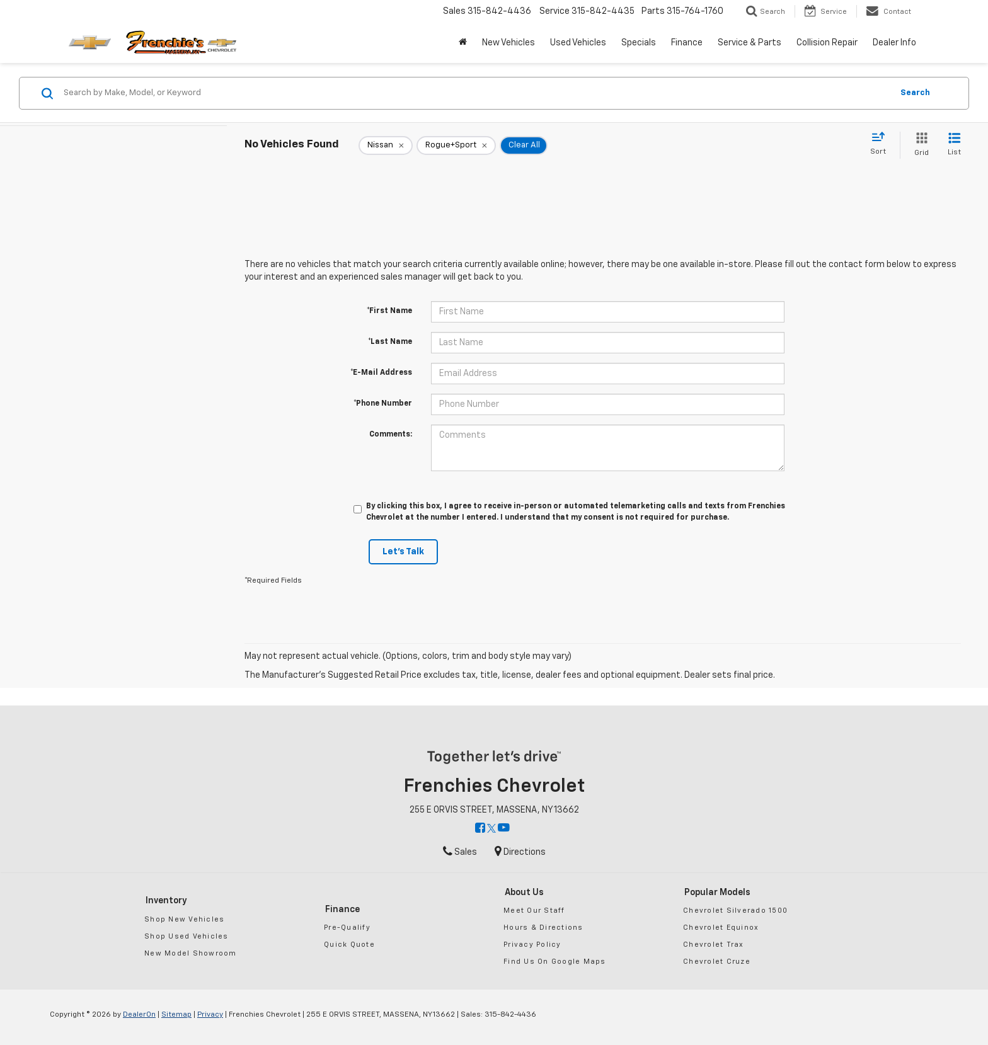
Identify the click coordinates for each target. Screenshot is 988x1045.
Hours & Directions (543, 927)
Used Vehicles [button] (578, 42)
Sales (460, 852)
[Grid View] (919, 145)
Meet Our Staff (534, 910)
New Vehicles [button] (508, 42)
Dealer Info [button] (894, 42)
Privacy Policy (532, 944)
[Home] (462, 43)
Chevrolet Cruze (716, 961)
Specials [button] (638, 42)
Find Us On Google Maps (554, 961)
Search (915, 93)
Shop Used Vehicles (186, 936)
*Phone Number (382, 404)
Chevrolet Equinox (721, 927)
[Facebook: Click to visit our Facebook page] (480, 829)
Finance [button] (687, 42)
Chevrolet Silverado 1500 (735, 910)
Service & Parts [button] (749, 42)
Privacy (210, 1015)
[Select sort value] (882, 144)
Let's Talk (403, 551)
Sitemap (176, 1015)
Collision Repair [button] (827, 42)
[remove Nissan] (386, 145)
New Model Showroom (190, 953)
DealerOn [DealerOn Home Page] (139, 1015)
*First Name (389, 311)
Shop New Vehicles (184, 919)
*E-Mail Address (381, 373)
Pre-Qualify (347, 927)
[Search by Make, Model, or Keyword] (476, 93)
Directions (520, 852)
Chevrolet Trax (713, 944)
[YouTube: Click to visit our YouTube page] (504, 829)
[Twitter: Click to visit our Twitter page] (491, 829)
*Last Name (390, 342)
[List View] (954, 145)
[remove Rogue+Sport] (456, 145)
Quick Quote (349, 944)
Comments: (390, 434)
